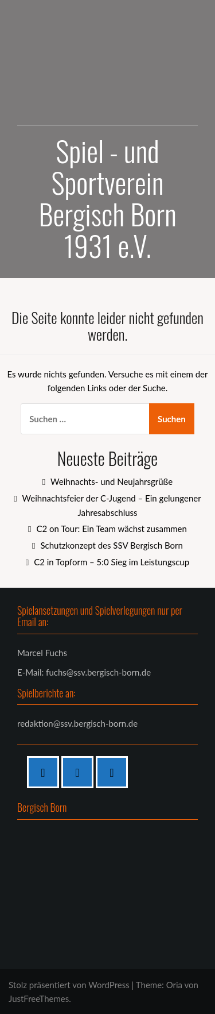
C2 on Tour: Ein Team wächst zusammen (111, 528)
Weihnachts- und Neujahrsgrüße (111, 481)
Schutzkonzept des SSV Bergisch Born (111, 545)
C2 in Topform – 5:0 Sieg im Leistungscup (111, 562)
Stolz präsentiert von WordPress (69, 985)
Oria (174, 985)
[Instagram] (80, 772)
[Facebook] (46, 772)
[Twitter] (114, 772)
